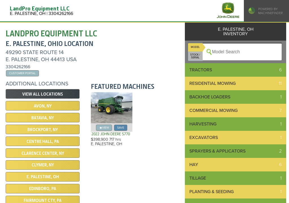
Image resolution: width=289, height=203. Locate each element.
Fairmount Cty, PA (43, 200)
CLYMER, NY (43, 165)
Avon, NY (43, 106)
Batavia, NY (42, 118)
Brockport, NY (42, 129)
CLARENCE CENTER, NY (42, 153)
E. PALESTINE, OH (43, 177)
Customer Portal (22, 73)
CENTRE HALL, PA (43, 141)
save (120, 127)
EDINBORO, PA (42, 188)
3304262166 (18, 67)
